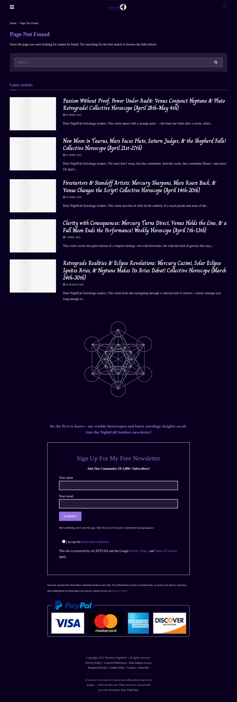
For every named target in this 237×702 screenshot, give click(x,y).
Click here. (133, 690)
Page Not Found (29, 23)
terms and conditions (95, 542)
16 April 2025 (72, 197)
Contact (131, 667)
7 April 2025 (72, 237)
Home (13, 23)
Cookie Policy (117, 667)
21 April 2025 (72, 154)
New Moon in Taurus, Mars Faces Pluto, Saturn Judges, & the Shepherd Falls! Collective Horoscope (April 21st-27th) (144, 144)
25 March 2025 (73, 284)
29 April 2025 (72, 114)
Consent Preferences (115, 662)
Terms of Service (166, 551)
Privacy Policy (139, 551)
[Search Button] (216, 62)
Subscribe (143, 667)
